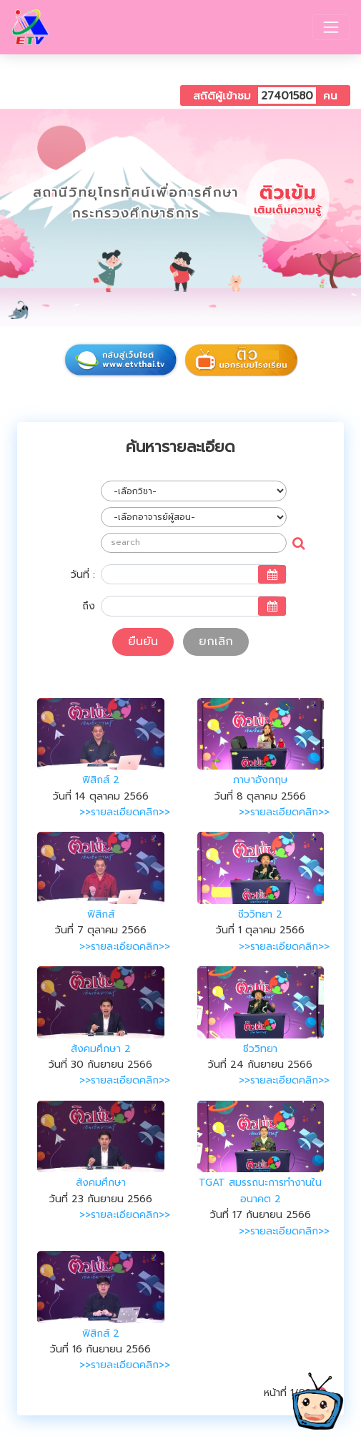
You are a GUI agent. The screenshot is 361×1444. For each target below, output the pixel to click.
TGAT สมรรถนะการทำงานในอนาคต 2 (260, 1190)
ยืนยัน (143, 641)
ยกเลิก (216, 641)
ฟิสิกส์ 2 (100, 779)
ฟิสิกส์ (100, 914)
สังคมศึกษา (101, 1182)
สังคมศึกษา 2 (101, 1048)
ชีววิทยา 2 (260, 914)
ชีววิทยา (260, 1048)
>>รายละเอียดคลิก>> (124, 812)
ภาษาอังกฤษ (260, 779)
